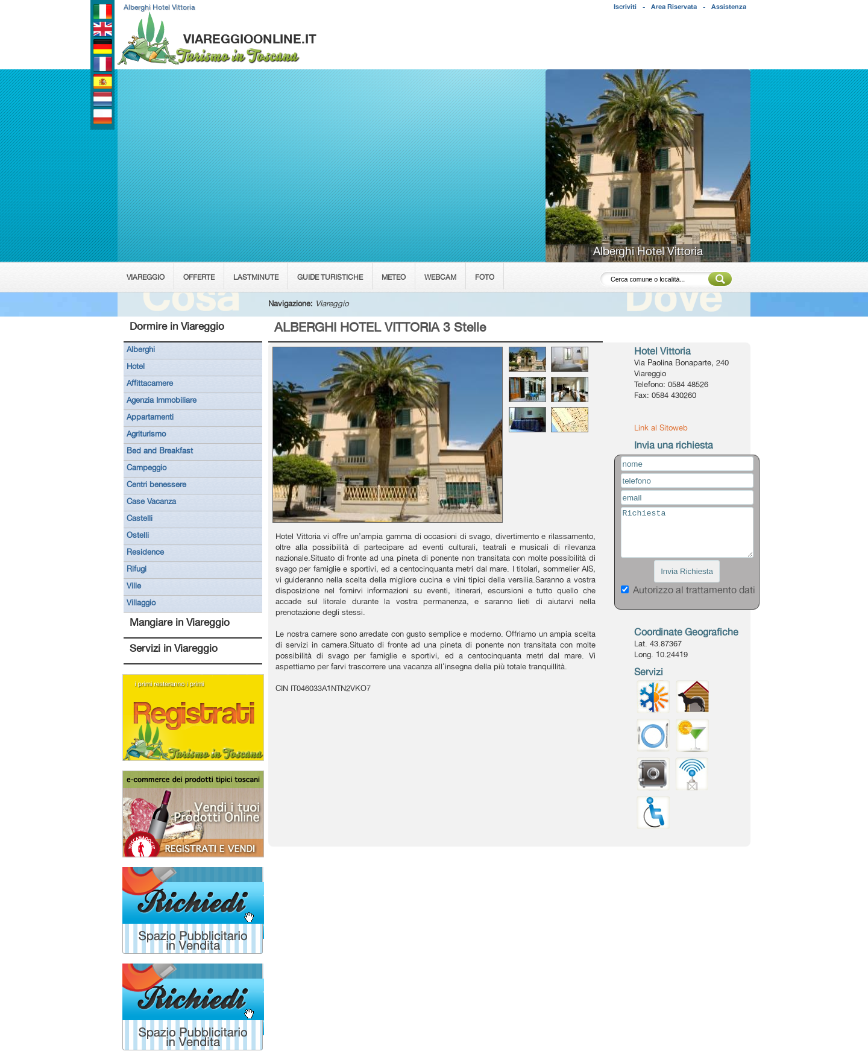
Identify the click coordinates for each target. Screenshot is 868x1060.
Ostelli (138, 535)
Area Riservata (674, 7)
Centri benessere (156, 484)
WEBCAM (440, 277)
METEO (394, 277)
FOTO (484, 277)
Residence (145, 552)
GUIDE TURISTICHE (330, 277)
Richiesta (687, 532)
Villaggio (141, 602)
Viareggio (332, 303)
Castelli (140, 518)
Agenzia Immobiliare (162, 400)
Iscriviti (625, 7)
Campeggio (146, 467)
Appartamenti (150, 416)
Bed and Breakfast (160, 450)
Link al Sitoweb (661, 427)
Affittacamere (150, 383)
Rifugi (136, 568)
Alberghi (141, 349)
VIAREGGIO (146, 277)
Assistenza (728, 7)
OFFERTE (199, 277)
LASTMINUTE (255, 277)
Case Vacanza (151, 501)
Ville (134, 585)
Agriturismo (146, 433)
